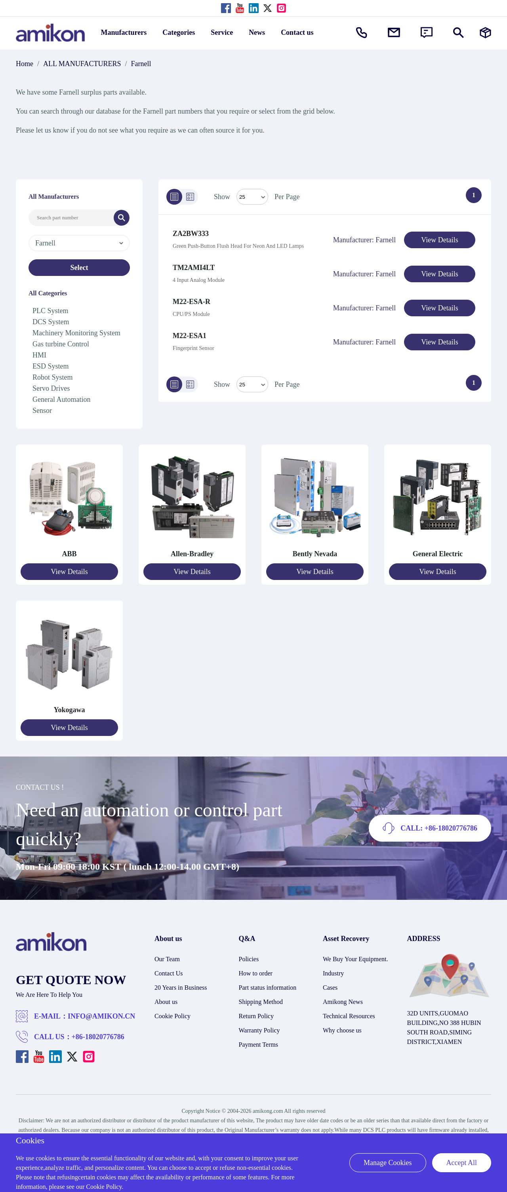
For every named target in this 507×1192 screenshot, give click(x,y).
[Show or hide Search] (458, 32)
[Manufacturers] (485, 32)
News (257, 32)
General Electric (438, 554)
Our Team (167, 959)
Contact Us (168, 973)
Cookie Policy (172, 1016)
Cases (330, 987)
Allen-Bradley (192, 554)
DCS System (50, 322)
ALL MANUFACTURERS (82, 64)
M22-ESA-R (191, 302)
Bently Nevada (315, 554)
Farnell (141, 64)
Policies (249, 959)
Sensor (42, 410)
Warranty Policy (259, 1030)
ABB (69, 554)
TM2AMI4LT (194, 268)
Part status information (268, 987)
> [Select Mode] (252, 384)
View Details (439, 240)
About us (165, 1001)
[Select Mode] (252, 196)
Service (222, 32)
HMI (39, 355)
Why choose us (342, 1030)
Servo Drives (51, 388)
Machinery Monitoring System (76, 333)
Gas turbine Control (60, 344)
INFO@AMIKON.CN (101, 1016)
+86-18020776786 (98, 1037)
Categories (178, 32)
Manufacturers (124, 32)
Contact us (297, 32)
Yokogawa (69, 710)
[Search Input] (71, 218)
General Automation (61, 399)
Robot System (52, 377)
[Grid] (190, 197)
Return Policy (256, 1016)
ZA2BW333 (191, 234)
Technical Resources (349, 1016)
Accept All (461, 1163)
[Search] (122, 218)
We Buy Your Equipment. (355, 959)
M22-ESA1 (189, 336)
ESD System (50, 366)
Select (79, 268)
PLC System (50, 311)
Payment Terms (258, 1044)
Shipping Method (261, 1001)
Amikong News (343, 1001)
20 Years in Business (180, 987)
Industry (333, 973)
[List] (174, 197)
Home (24, 64)
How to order (256, 973)
